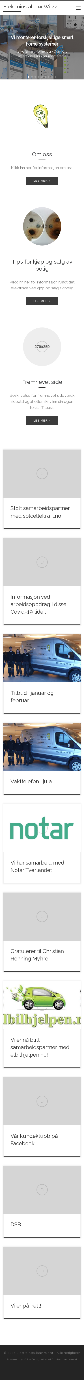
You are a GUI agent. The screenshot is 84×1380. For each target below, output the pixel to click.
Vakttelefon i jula (31, 781)
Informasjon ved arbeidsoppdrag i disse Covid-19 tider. (38, 604)
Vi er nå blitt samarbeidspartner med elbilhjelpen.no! (40, 1047)
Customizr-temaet (64, 1359)
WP (26, 1359)
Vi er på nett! (26, 1306)
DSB (16, 1224)
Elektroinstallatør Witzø (35, 1352)
